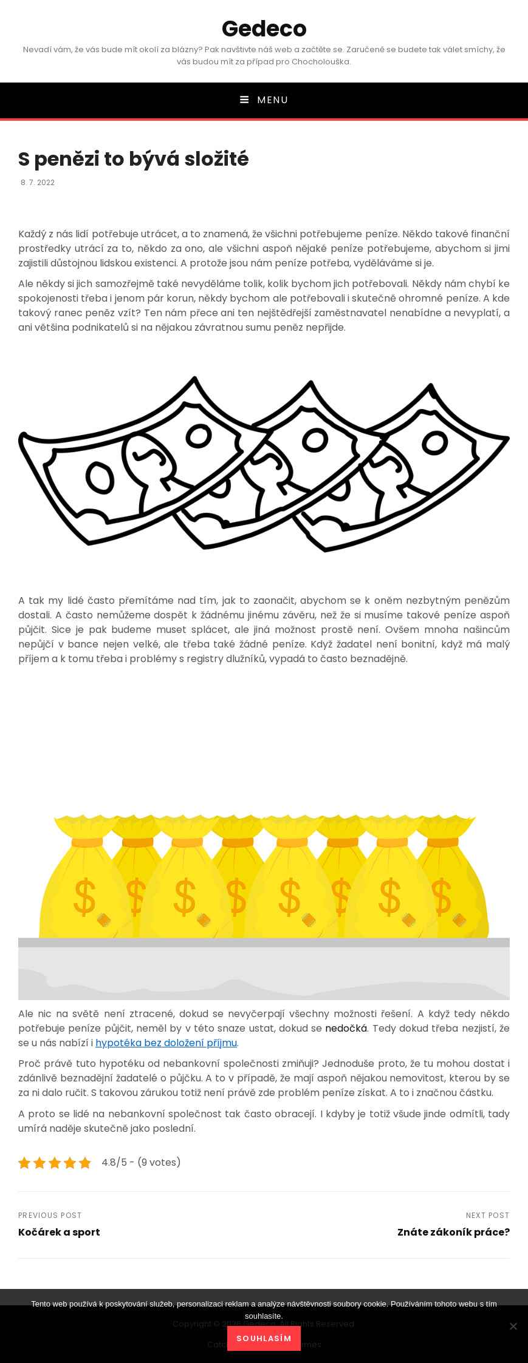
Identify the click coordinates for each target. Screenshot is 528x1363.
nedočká (344, 1028)
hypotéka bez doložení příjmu (166, 1043)
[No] (513, 1326)
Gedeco (264, 28)
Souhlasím (264, 1338)
